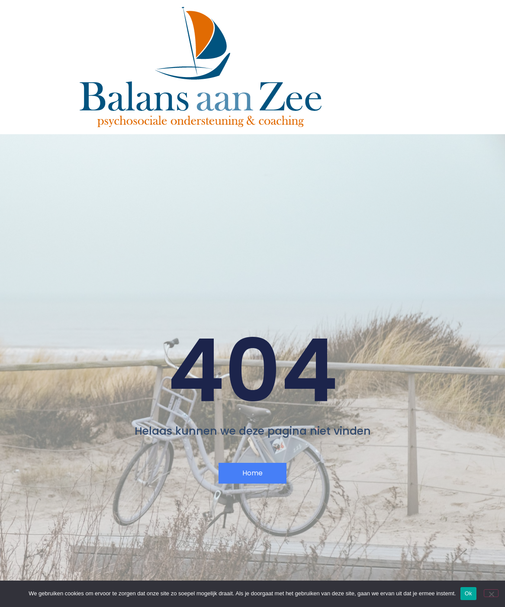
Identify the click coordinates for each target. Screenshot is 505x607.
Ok (468, 593)
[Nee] (491, 593)
